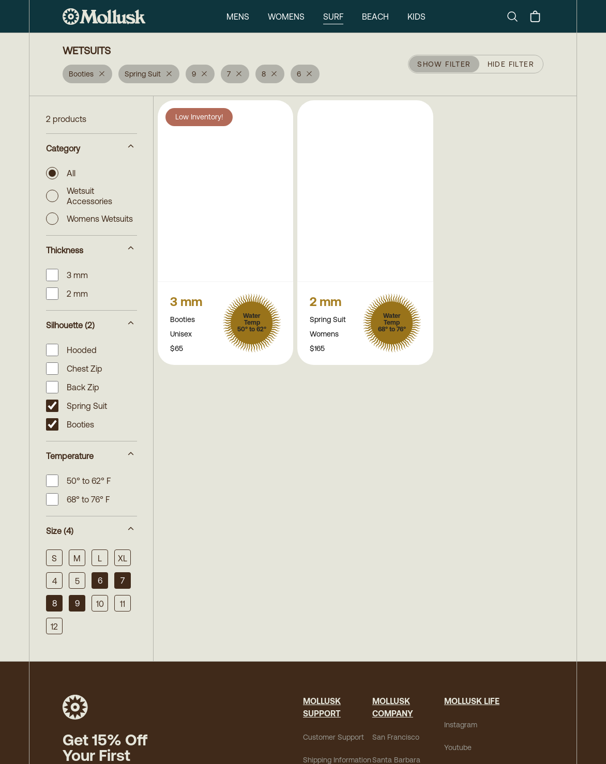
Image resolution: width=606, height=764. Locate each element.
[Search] (516, 16)
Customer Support (333, 737)
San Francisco (395, 737)
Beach (375, 16)
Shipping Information (337, 760)
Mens (237, 16)
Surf (333, 16)
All (60, 173)
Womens (286, 16)
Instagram (460, 725)
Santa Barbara (396, 760)
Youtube (458, 747)
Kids (416, 16)
